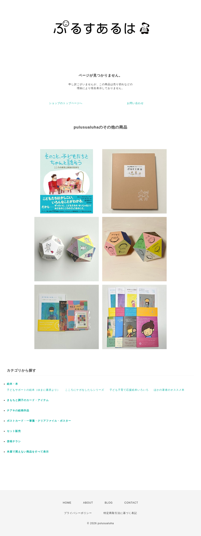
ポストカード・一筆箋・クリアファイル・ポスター (39, 420)
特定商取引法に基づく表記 (120, 513)
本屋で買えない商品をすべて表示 (28, 451)
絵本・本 (12, 383)
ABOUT (88, 502)
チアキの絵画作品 (18, 410)
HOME (67, 502)
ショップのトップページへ (65, 103)
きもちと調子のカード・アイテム (28, 400)
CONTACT (131, 502)
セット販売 (14, 431)
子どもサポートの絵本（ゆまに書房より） (33, 389)
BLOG (109, 502)
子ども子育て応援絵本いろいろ (129, 389)
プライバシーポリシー (78, 513)
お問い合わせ (135, 103)
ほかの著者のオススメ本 (169, 389)
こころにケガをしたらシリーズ (84, 389)
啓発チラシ (14, 441)
